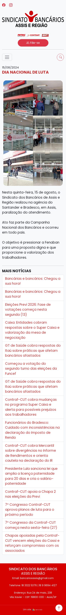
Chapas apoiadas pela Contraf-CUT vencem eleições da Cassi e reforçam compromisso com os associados (32, 543)
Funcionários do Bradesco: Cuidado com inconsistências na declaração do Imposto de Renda (32, 430)
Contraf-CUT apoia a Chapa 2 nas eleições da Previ (30, 494)
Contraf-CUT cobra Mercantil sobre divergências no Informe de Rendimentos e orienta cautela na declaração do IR (30, 453)
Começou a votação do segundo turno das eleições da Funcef (31, 368)
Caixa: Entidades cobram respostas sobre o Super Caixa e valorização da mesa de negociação (32, 330)
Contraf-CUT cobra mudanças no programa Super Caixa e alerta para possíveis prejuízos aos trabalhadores (31, 407)
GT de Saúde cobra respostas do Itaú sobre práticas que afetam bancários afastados (33, 350)
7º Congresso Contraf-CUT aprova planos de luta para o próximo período (29, 509)
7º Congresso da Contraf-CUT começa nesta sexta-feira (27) (31, 525)
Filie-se (33, 43)
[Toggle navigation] (7, 57)
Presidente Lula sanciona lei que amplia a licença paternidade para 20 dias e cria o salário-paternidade (31, 476)
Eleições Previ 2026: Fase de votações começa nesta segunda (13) (28, 309)
